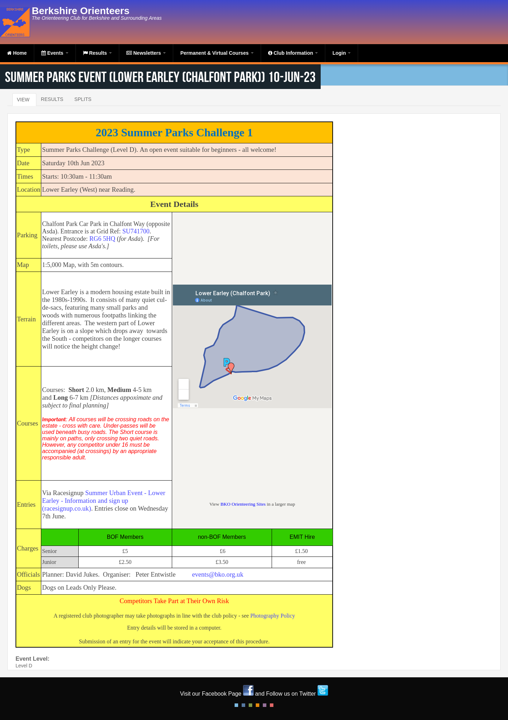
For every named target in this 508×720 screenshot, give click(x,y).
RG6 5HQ (102, 238)
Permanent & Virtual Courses (216, 53)
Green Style (250, 705)
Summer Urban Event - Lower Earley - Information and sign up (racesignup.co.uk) (103, 500)
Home (17, 53)
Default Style (236, 705)
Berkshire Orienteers (80, 10)
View (23, 99)
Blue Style (243, 705)
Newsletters (146, 53)
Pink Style (264, 705)
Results (97, 53)
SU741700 (136, 231)
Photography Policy (272, 616)
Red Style (271, 705)
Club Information (293, 53)
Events (54, 53)
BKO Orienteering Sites (243, 504)
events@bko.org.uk (217, 574)
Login (341, 53)
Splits (82, 99)
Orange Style (257, 705)
